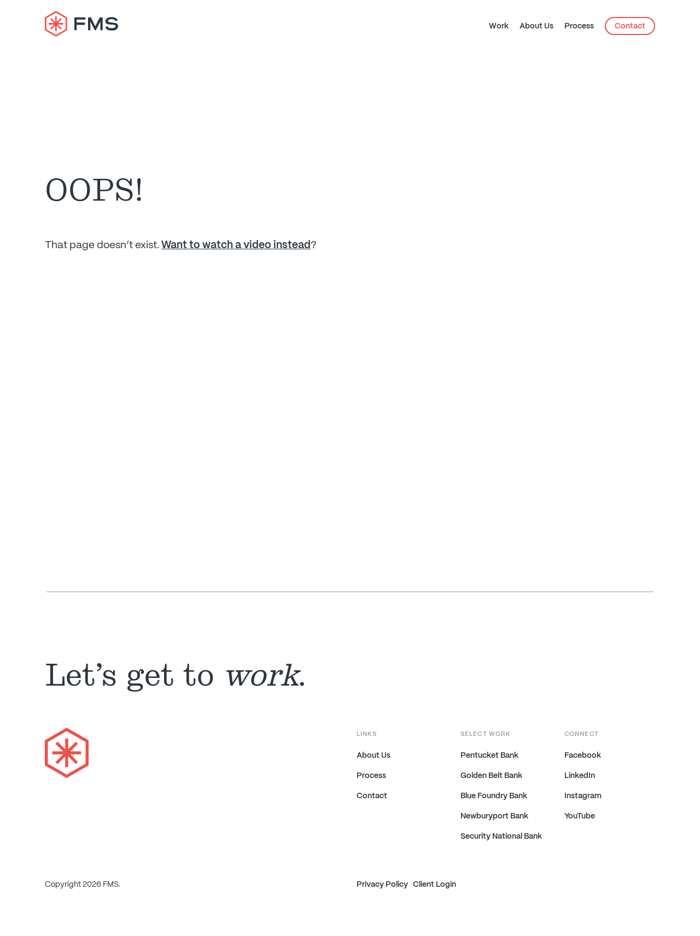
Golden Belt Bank (491, 776)
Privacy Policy (382, 884)
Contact (630, 26)
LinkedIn (579, 776)
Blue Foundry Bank (493, 796)
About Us (536, 26)
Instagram (583, 796)
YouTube (579, 816)
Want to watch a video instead (236, 245)
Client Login (434, 884)
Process (579, 26)
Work (499, 26)
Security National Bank (501, 836)
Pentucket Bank (489, 755)
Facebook (582, 755)
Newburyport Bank (494, 816)
